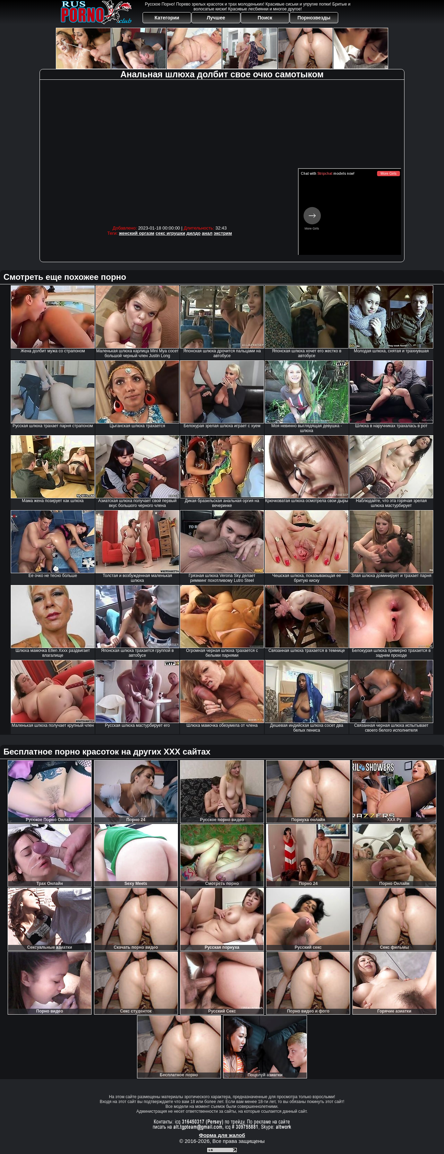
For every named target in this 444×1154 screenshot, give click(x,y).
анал (207, 233)
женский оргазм (136, 233)
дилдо (194, 233)
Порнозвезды (314, 17)
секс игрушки (170, 233)
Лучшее (216, 17)
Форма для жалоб (222, 1135)
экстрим (223, 233)
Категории (167, 17)
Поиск (265, 17)
